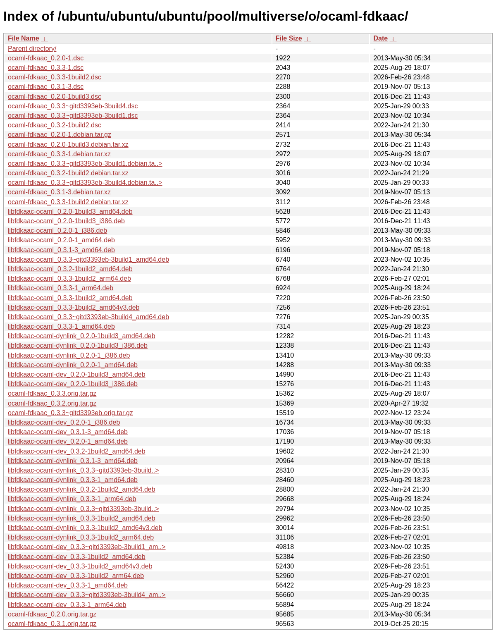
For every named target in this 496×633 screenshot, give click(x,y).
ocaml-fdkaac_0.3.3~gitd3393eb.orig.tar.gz (70, 412)
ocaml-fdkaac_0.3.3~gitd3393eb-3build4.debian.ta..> (85, 182)
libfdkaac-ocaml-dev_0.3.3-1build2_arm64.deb (76, 575)
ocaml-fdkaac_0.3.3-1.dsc (45, 67)
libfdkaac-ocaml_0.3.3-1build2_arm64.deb (69, 278)
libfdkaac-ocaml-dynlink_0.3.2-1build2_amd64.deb (81, 489)
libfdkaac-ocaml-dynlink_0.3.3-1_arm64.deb (72, 498)
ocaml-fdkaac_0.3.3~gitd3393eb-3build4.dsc (73, 106)
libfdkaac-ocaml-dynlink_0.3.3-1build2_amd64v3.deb (85, 527)
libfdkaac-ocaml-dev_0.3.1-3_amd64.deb (68, 431)
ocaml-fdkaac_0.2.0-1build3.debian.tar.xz (68, 144)
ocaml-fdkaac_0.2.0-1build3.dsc (54, 96)
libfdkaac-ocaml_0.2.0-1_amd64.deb (61, 240)
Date (380, 38)
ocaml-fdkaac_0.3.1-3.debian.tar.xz (59, 192)
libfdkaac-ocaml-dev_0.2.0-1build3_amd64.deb (76, 374)
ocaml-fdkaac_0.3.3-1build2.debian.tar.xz (68, 201)
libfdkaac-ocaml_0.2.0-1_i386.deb (57, 230)
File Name (23, 38)
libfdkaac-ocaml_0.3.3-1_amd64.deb (61, 326)
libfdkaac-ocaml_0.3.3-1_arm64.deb (60, 287)
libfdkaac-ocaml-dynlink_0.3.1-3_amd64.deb (73, 460)
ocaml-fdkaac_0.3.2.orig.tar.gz (52, 403)
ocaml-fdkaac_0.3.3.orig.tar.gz (52, 393)
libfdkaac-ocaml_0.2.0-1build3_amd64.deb (70, 211)
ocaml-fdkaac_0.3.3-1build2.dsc (54, 77)
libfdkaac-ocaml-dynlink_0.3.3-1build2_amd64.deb (81, 518)
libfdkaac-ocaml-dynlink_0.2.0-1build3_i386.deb (78, 345)
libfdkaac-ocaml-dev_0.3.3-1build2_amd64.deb (76, 556)
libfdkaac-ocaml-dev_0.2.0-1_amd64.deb (68, 441)
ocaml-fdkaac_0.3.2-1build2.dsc (54, 125)
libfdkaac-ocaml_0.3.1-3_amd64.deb (61, 249)
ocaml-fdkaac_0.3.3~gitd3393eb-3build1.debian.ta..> (85, 163)
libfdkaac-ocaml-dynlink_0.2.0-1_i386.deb (69, 355)
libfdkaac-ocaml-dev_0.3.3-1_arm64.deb (67, 604)
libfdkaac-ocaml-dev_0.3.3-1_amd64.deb (68, 585)
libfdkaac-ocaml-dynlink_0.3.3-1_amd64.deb (73, 479)
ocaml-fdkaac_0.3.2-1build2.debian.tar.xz (68, 173)
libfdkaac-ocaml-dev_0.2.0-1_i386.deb (64, 422)
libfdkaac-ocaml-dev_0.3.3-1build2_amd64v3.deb (80, 566)
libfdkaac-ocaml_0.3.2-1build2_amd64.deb (70, 268)
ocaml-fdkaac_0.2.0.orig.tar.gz (52, 614)
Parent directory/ (32, 48)
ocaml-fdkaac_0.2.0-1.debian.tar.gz (59, 134)
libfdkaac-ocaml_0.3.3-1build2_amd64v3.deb (73, 307)
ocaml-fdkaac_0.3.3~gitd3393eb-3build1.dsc (73, 115)
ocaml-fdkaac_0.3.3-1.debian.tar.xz (59, 154)
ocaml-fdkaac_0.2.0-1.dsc (45, 58)
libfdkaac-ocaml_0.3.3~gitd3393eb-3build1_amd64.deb (88, 259)
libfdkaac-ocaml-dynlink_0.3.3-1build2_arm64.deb (81, 537)
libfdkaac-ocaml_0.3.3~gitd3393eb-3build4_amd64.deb (88, 316)
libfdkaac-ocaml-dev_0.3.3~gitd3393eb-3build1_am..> (87, 546)
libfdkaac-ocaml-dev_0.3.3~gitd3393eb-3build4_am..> (87, 594)
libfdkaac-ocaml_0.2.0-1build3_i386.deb (66, 221)
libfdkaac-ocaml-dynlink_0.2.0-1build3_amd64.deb (81, 335)
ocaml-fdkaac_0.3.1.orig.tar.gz (52, 623)
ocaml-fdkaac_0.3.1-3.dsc (45, 86)
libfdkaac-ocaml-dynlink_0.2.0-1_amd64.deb (73, 364)
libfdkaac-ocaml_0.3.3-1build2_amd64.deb (70, 297)
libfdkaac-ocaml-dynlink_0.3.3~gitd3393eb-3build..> (83, 470)
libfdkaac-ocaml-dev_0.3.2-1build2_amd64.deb (76, 451)
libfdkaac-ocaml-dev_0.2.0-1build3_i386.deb (73, 383)
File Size (289, 38)
